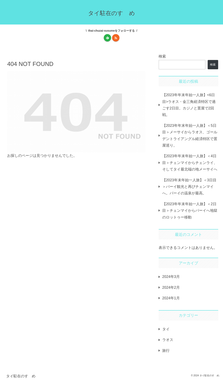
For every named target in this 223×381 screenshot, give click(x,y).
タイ (166, 329)
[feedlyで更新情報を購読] (107, 37)
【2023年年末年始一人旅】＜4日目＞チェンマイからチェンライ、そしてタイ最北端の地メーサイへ (189, 162)
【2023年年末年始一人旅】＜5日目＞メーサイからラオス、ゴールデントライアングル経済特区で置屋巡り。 (189, 135)
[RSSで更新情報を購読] (115, 37)
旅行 (166, 351)
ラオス (167, 340)
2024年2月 (171, 287)
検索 (162, 56)
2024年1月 (171, 298)
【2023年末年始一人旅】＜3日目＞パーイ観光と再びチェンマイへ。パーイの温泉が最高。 (189, 186)
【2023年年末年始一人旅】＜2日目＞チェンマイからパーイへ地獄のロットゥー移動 (189, 210)
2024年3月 (171, 277)
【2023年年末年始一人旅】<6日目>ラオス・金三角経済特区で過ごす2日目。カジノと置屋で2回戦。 (189, 105)
